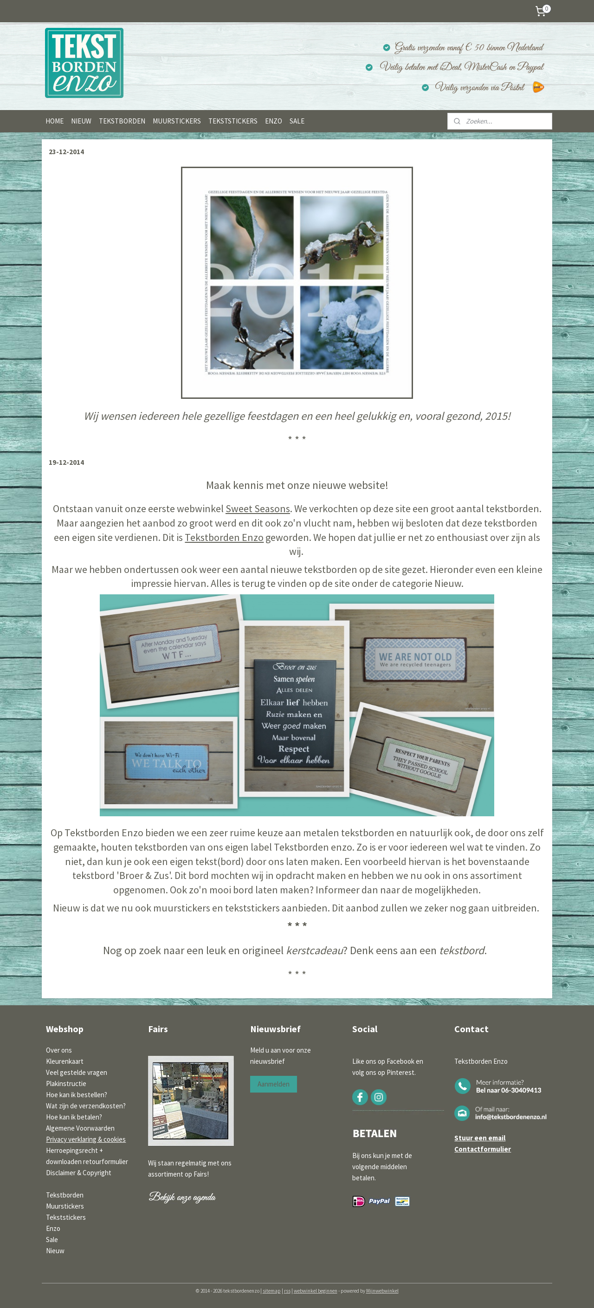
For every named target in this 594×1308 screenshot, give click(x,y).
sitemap (272, 1291)
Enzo (53, 1228)
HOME (54, 121)
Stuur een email (479, 1137)
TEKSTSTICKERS (233, 121)
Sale (52, 1239)
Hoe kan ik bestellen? (76, 1094)
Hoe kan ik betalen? (74, 1117)
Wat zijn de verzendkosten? (86, 1105)
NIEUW (81, 121)
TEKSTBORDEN (122, 121)
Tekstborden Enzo (224, 537)
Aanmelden (274, 1084)
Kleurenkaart (65, 1061)
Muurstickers (65, 1206)
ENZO (273, 121)
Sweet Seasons (258, 508)
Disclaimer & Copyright (78, 1172)
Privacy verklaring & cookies (86, 1139)
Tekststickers (66, 1217)
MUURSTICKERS (177, 121)
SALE (297, 121)
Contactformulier (482, 1149)
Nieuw (55, 1250)
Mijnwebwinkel (382, 1291)
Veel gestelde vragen (76, 1072)
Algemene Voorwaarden (80, 1128)
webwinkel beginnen (315, 1291)
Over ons (59, 1050)
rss (287, 1291)
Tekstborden (65, 1195)
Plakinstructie (66, 1083)
